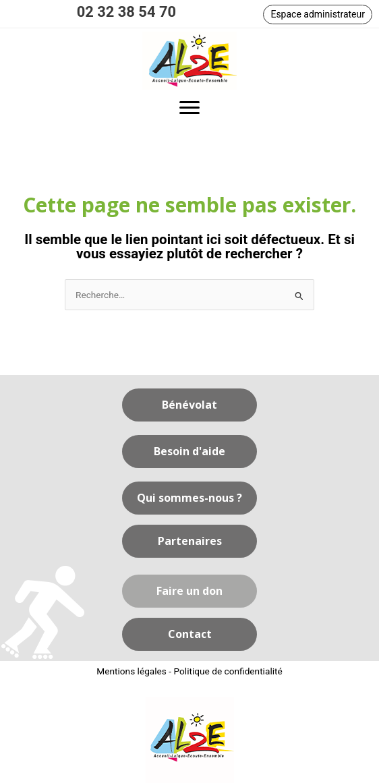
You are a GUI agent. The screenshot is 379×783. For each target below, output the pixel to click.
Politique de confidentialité (227, 671)
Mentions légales (131, 671)
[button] (317, 14)
